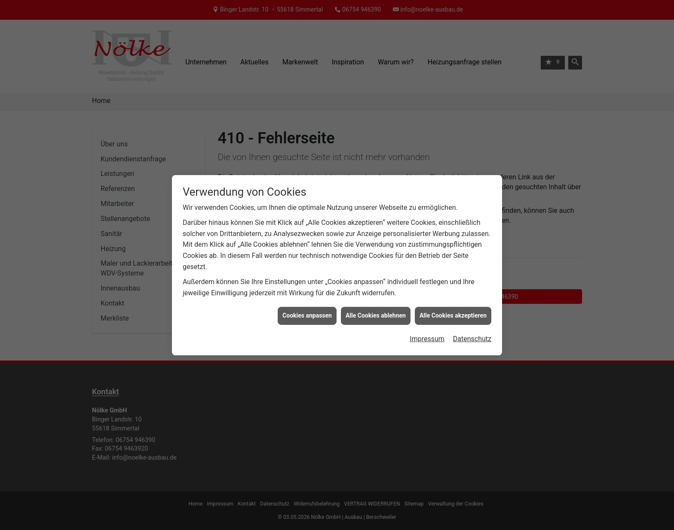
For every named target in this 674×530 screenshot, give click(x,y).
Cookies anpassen (307, 311)
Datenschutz (472, 334)
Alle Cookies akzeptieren (453, 311)
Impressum (427, 334)
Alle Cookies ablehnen (376, 311)
